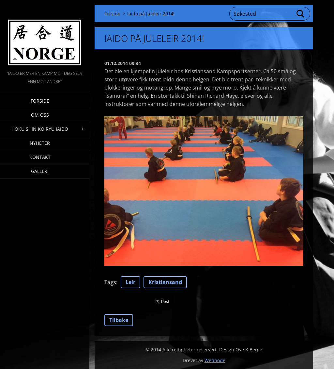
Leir (130, 282)
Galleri (40, 171)
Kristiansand (165, 282)
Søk (300, 14)
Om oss (40, 115)
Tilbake (118, 320)
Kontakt (40, 157)
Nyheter (40, 143)
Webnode (215, 360)
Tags (110, 282)
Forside (40, 101)
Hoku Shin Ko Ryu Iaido (39, 129)
